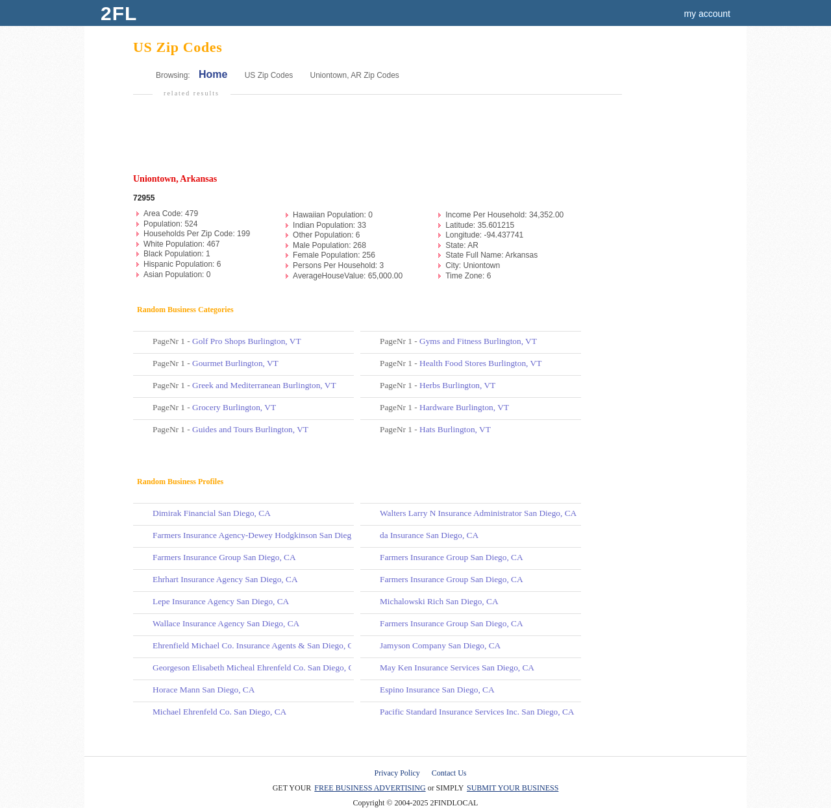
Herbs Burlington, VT (457, 385)
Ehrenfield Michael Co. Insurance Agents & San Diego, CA (256, 645)
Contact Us (449, 772)
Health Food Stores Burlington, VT (480, 363)
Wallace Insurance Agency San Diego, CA (226, 623)
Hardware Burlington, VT (464, 407)
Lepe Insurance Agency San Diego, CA (221, 601)
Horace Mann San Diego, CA (203, 689)
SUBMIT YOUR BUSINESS (512, 787)
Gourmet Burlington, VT (235, 363)
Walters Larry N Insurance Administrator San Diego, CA (478, 513)
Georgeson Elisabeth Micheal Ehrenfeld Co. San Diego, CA (256, 667)
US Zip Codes (269, 75)
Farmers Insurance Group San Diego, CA (224, 557)
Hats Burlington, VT (455, 429)
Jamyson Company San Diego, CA (440, 645)
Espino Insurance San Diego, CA (437, 689)
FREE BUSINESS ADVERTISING (369, 787)
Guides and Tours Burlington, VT (250, 429)
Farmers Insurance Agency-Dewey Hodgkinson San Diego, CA (262, 535)
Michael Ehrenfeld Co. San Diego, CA (219, 711)
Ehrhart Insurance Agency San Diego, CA (225, 579)
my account (707, 13)
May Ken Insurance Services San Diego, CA (457, 667)
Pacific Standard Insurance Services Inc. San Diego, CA (477, 711)
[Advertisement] (376, 140)
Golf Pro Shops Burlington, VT (246, 341)
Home (213, 74)
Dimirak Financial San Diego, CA (212, 513)
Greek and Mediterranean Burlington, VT (264, 385)
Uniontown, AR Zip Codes (354, 75)
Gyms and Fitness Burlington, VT (478, 341)
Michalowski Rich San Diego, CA (439, 601)
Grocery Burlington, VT (234, 407)
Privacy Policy (397, 772)
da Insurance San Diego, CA (429, 535)
